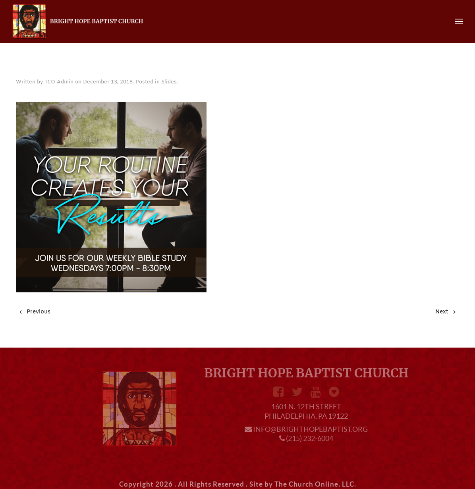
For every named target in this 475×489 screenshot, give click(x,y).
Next (445, 312)
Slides (169, 82)
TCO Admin (58, 82)
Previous (34, 312)
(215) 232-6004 (309, 438)
